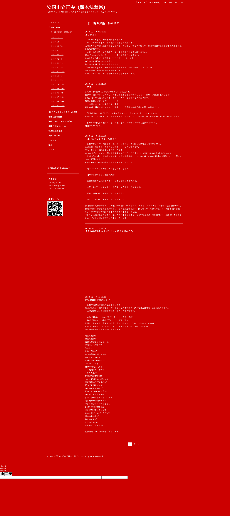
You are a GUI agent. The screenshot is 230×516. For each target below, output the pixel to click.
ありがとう (90, 35)
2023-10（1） (57, 42)
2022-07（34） (58, 97)
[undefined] (8, 474)
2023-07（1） (57, 50)
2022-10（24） (58, 84)
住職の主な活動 (55, 117)
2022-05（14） (58, 106)
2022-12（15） (57, 76)
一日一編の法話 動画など (60, 32)
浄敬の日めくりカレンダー (60, 122)
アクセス (52, 140)
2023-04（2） (57, 59)
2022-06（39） (58, 101)
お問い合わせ (54, 136)
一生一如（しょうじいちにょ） (101, 139)
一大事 (88, 87)
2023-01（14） (58, 72)
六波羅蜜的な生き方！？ (97, 300)
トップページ (54, 23)
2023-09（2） (57, 46)
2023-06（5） (57, 55)
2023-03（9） (57, 63)
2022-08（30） (58, 93)
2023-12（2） (57, 38)
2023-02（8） (57, 67)
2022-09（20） (58, 89)
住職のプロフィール (57, 126)
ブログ (51, 150)
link (50, 145)
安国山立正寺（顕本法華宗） (77, 7)
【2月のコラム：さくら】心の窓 (62, 112)
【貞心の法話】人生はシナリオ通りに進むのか (109, 231)
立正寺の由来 (54, 28)
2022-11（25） (57, 80)
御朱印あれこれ (55, 131)
